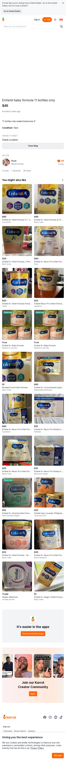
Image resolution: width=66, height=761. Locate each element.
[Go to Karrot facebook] (44, 717)
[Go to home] (3, 20)
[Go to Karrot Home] (9, 717)
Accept (58, 755)
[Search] (61, 26)
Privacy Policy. (37, 748)
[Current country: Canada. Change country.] (61, 19)
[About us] (55, 19)
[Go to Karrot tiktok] (61, 717)
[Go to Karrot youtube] (55, 717)
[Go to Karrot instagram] (50, 717)
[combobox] (30, 26)
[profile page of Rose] (6, 162)
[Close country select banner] (63, 3)
